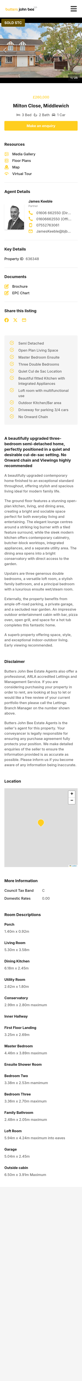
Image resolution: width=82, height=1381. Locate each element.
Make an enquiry (41, 126)
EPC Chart (21, 293)
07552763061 (47, 225)
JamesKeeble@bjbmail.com (54, 231)
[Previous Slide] (5, 50)
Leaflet (73, 866)
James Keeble (40, 201)
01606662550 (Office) (54, 219)
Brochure (20, 286)
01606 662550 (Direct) (54, 213)
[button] (41, 50)
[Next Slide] (77, 50)
